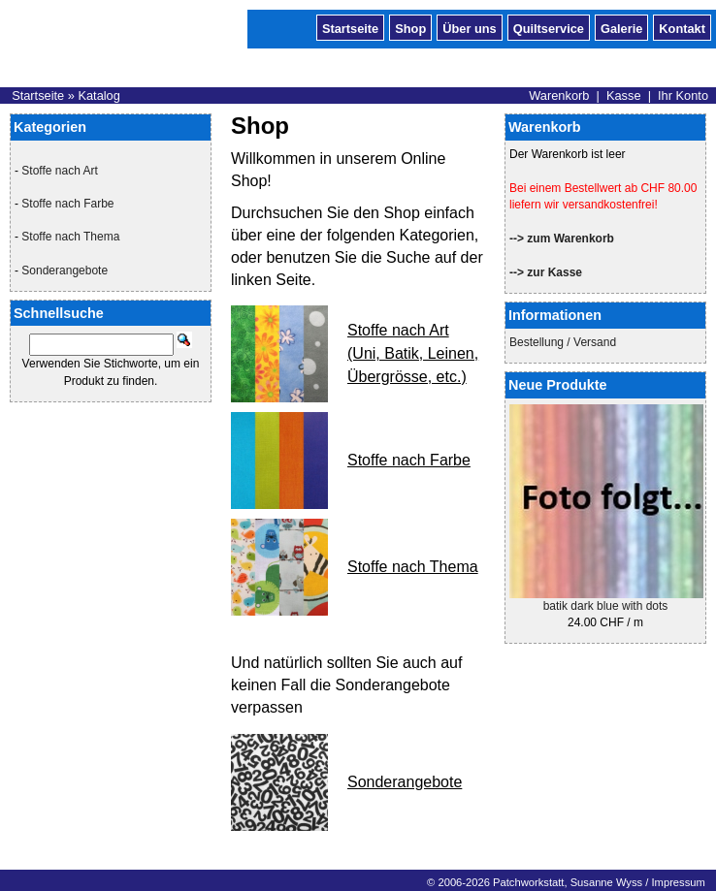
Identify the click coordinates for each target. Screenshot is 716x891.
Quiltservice (548, 27)
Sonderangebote (64, 270)
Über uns (469, 27)
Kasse (623, 95)
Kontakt (682, 27)
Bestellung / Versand (562, 342)
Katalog (98, 95)
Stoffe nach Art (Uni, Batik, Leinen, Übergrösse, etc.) (412, 353)
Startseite (350, 27)
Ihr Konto (683, 95)
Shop (410, 27)
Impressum (677, 882)
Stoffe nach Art (59, 170)
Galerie (621, 27)
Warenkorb (559, 95)
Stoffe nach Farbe (67, 203)
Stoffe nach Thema (70, 236)
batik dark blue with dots (605, 606)
